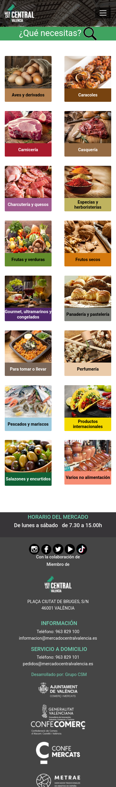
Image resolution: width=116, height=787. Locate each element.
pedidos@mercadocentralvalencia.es (58, 663)
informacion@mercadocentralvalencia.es (58, 638)
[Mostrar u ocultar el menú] (103, 13)
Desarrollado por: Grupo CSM (59, 674)
